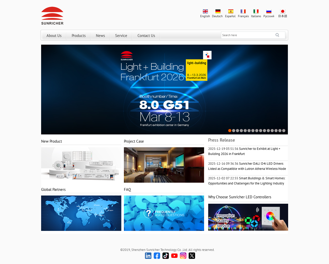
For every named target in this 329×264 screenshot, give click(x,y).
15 (284, 130)
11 (268, 130)
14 (280, 130)
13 (276, 130)
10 (264, 130)
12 (272, 130)
